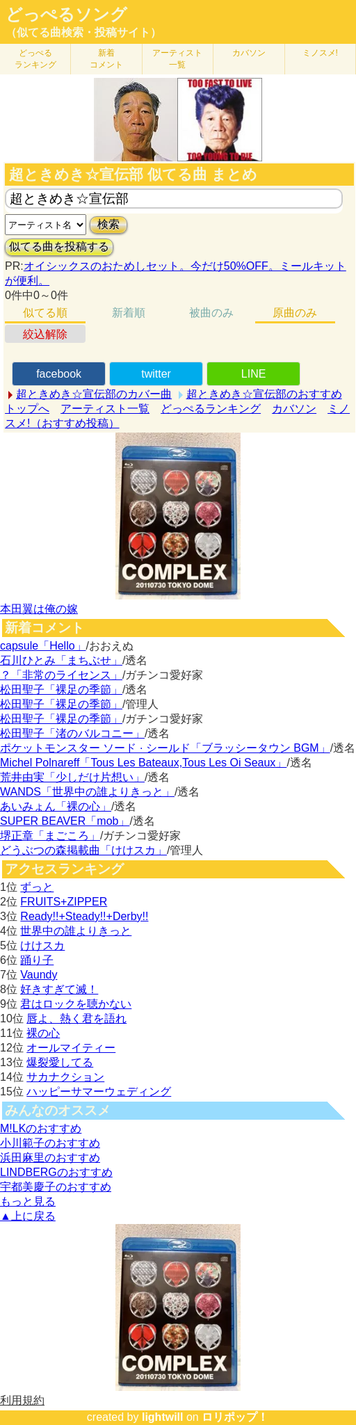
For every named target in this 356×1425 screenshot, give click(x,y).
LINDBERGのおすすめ (56, 1172)
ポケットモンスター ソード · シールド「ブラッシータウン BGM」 (165, 748)
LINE (253, 374)
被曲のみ (211, 313)
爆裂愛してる (59, 1062)
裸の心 (43, 1033)
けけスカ (42, 945)
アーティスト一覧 (104, 408)
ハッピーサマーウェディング (98, 1091)
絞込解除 (45, 334)
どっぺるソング (66, 15)
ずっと (37, 887)
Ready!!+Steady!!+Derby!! (84, 916)
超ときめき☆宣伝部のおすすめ (264, 394)
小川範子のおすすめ (50, 1143)
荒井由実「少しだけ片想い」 (72, 777)
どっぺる (35, 59)
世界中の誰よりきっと (75, 931)
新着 (106, 59)
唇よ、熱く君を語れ (76, 1018)
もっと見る (28, 1201)
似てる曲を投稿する (59, 246)
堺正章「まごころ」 (50, 836)
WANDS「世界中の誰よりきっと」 (87, 792)
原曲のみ (295, 313)
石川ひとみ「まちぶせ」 (61, 660)
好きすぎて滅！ (59, 989)
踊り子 (37, 960)
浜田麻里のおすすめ (50, 1158)
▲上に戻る (28, 1216)
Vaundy (38, 975)
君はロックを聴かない (75, 1004)
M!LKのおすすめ (40, 1128)
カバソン (249, 53)
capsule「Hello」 (43, 646)
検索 (108, 224)
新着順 (128, 313)
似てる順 (45, 313)
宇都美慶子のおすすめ (55, 1187)
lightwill (163, 1417)
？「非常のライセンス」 (61, 675)
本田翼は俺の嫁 (39, 609)
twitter (156, 374)
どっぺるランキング (211, 408)
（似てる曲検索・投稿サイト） (83, 32)
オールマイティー (70, 1048)
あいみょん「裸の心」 (55, 806)
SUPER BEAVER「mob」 (64, 821)
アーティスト (177, 59)
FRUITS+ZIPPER (63, 902)
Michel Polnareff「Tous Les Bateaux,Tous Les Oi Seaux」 (143, 762)
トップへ (27, 408)
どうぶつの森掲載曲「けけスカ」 (83, 850)
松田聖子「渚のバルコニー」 (72, 733)
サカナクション (65, 1077)
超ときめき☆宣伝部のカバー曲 (94, 394)
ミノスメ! (320, 53)
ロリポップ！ (235, 1417)
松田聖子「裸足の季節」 (61, 689)
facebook (58, 374)
